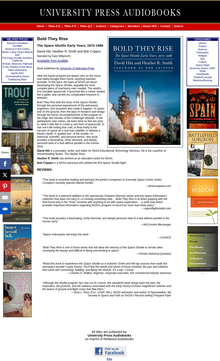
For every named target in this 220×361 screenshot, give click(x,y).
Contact (165, 26)
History (202, 43)
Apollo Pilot (17, 73)
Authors (101, 26)
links (109, 359)
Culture (203, 62)
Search (178, 26)
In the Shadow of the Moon (17, 67)
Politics (203, 46)
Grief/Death (202, 74)
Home (40, 26)
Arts (202, 58)
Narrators (134, 26)
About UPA (150, 26)
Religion (202, 55)
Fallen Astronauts (17, 70)
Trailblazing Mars (17, 79)
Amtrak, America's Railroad (17, 63)
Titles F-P (70, 26)
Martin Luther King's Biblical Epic (17, 53)
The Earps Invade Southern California (17, 59)
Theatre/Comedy (203, 77)
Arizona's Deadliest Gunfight (17, 44)
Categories (117, 26)
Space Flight (202, 65)
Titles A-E (54, 26)
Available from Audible (52, 61)
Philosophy (203, 52)
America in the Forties (17, 49)
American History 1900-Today (203, 69)
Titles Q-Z (86, 26)
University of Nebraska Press (77, 68)
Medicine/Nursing (202, 80)
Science (202, 49)
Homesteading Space (17, 76)
